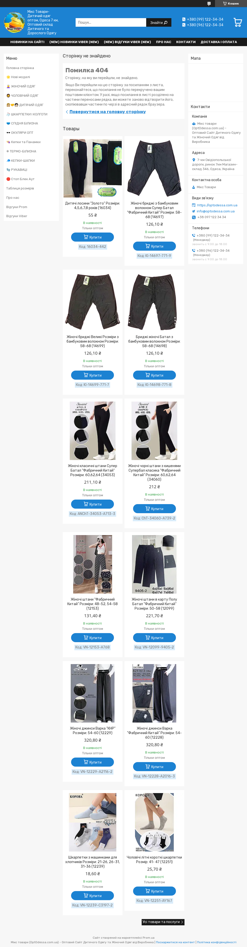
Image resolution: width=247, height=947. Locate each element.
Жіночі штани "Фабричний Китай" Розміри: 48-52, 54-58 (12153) (92, 604)
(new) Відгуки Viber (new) (127, 42)
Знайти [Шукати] (157, 22)
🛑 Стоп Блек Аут (20, 179)
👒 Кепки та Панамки (23, 142)
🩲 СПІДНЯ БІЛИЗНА (22, 123)
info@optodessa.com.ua (216, 211)
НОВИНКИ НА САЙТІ (27, 42)
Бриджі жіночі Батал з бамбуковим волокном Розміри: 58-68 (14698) (154, 341)
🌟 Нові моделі (18, 77)
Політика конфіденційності (216, 942)
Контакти (186, 42)
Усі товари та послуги (161, 922)
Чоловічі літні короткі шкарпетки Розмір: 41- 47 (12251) (154, 859)
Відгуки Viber (16, 216)
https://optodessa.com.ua (217, 205)
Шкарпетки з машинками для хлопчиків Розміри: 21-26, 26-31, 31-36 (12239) (92, 862)
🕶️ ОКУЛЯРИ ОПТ (19, 133)
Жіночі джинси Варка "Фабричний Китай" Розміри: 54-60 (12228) (154, 733)
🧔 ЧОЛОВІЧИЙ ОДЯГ (22, 95)
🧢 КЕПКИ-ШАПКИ (20, 160)
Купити (95, 237)
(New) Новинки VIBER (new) (74, 42)
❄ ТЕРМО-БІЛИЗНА (21, 151)
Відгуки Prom (16, 207)
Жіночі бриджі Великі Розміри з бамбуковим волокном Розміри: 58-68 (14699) (93, 341)
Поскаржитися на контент (175, 942)
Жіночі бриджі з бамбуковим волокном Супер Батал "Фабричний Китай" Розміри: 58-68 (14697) (154, 210)
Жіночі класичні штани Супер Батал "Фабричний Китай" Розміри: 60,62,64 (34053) (92, 470)
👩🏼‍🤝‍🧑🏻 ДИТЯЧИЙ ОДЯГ (24, 105)
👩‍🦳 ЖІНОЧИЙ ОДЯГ (20, 86)
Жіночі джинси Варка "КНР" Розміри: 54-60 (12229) (92, 730)
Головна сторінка (20, 68)
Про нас (163, 42)
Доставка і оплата (219, 42)
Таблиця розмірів (20, 188)
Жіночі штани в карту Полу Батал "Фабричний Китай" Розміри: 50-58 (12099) (154, 604)
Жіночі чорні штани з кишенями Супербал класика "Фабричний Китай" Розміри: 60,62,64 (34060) (154, 473)
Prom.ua (149, 937)
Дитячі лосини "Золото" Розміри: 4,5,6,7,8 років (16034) (92, 205)
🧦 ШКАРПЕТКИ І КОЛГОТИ (26, 114)
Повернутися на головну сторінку (108, 111)
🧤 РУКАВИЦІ (16, 170)
